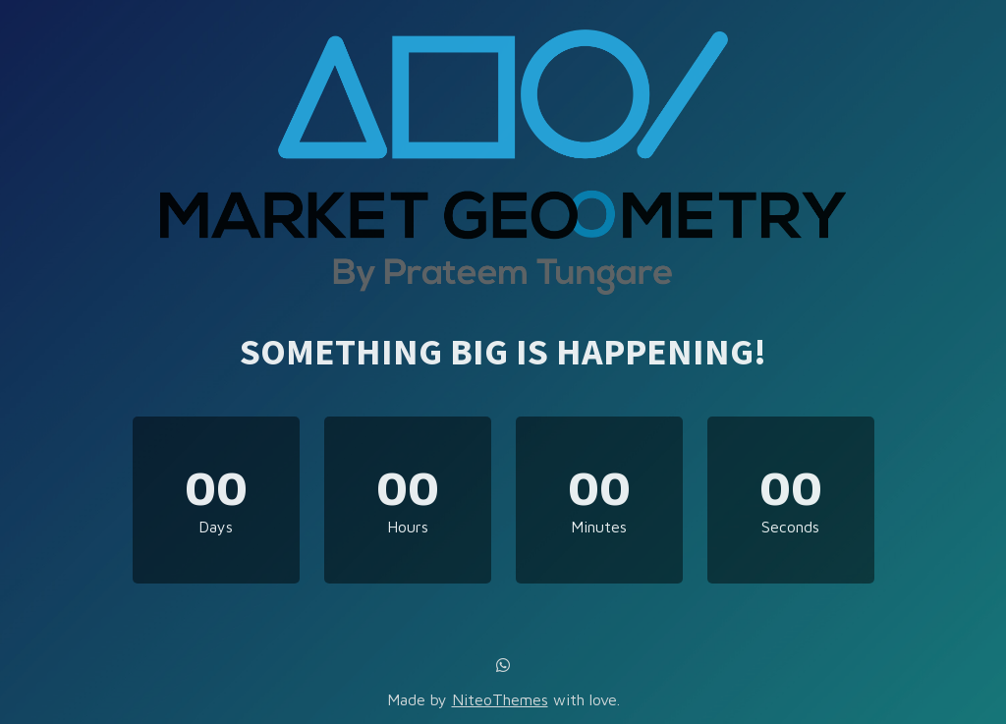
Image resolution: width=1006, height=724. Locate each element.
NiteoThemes (500, 699)
